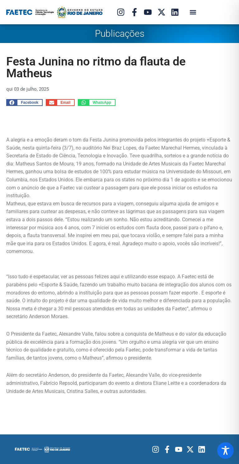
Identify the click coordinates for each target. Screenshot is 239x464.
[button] (193, 12)
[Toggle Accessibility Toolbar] (225, 450)
